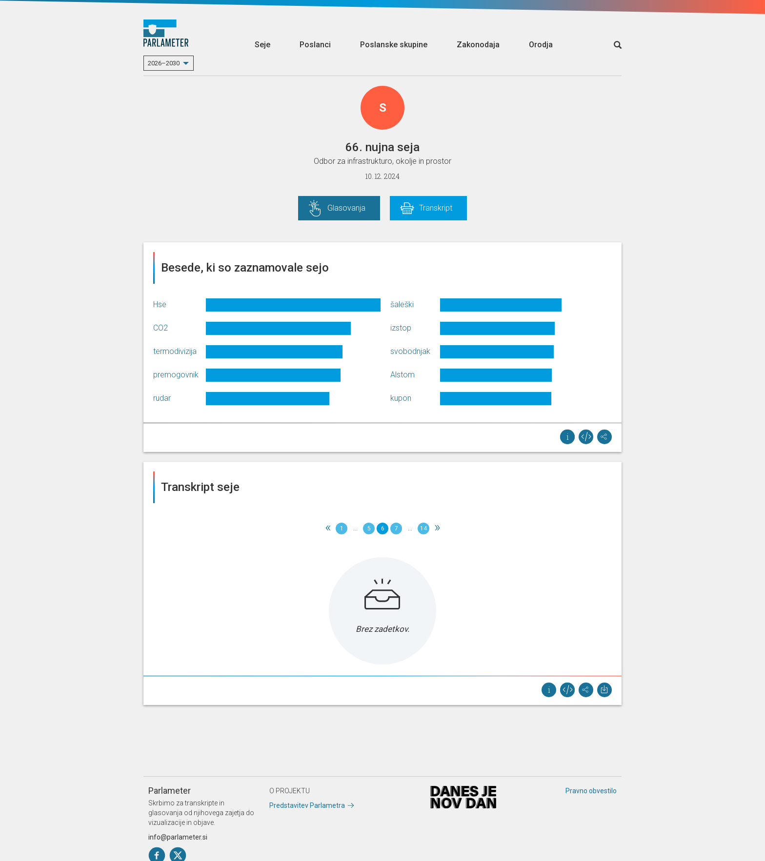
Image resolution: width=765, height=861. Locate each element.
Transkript (435, 208)
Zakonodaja (478, 44)
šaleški (402, 304)
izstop (400, 328)
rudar (162, 398)
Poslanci (315, 44)
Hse (159, 304)
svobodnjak (410, 351)
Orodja (541, 44)
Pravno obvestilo (591, 791)
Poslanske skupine (393, 44)
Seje (262, 44)
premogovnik (176, 374)
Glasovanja (346, 208)
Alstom (402, 374)
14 (423, 528)
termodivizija (175, 351)
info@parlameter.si (177, 837)
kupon (400, 398)
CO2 (160, 328)
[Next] (437, 528)
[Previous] (328, 528)
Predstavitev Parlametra (307, 805)
